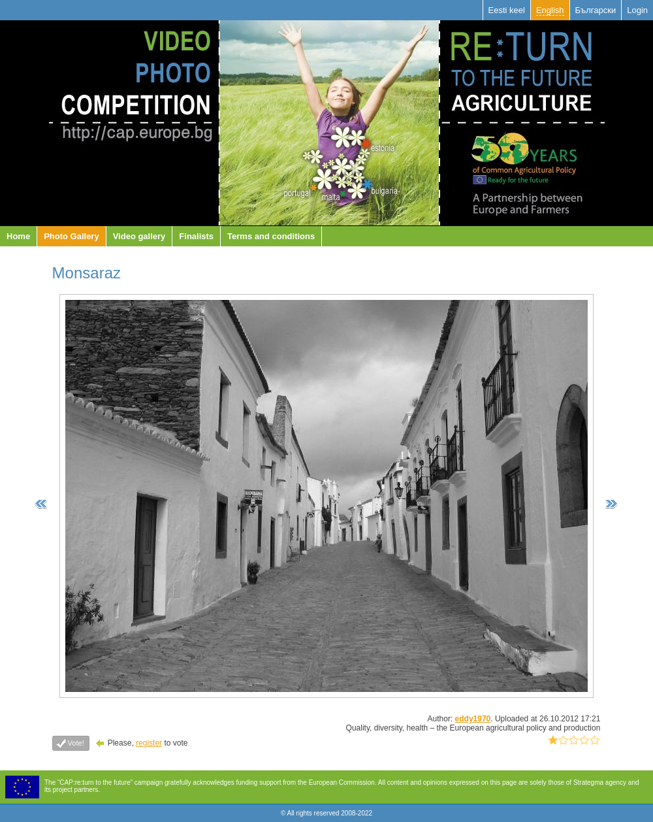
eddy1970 (473, 718)
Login (637, 10)
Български (595, 10)
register (149, 743)
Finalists (196, 236)
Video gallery (139, 236)
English (550, 10)
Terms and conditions (271, 236)
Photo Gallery (71, 236)
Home (18, 236)
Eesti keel (506, 10)
